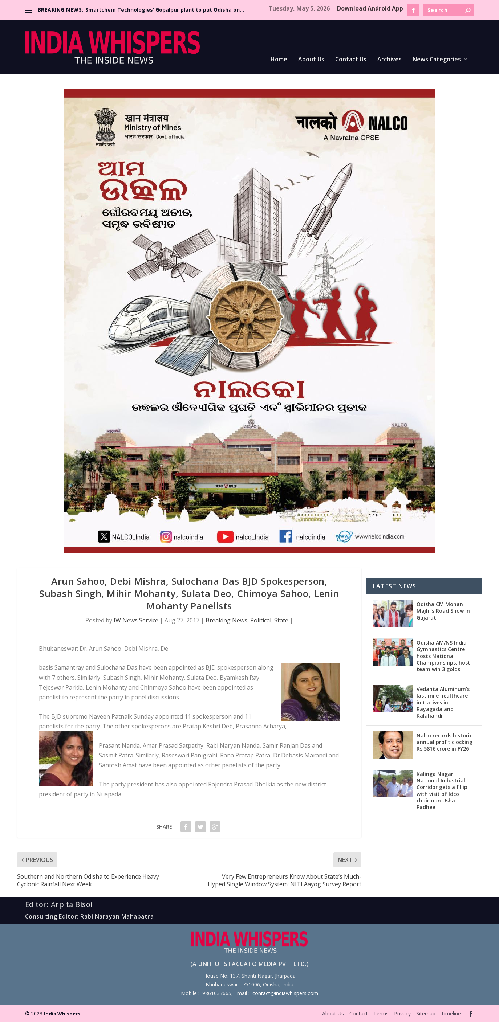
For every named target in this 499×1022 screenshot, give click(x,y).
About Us (311, 59)
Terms (381, 1013)
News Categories (437, 59)
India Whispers (62, 1013)
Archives (389, 59)
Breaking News (226, 620)
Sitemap (425, 1013)
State (281, 620)
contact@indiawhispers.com (285, 993)
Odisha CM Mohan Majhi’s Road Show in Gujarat (443, 611)
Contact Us (350, 59)
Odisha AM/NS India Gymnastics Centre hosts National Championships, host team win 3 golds (443, 656)
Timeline (451, 1013)
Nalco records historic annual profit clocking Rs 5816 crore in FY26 (444, 742)
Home (279, 59)
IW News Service (136, 620)
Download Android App (370, 8)
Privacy (402, 1013)
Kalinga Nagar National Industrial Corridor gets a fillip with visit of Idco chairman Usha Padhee (442, 790)
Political (260, 620)
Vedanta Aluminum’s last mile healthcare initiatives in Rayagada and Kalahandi (443, 702)
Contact (358, 1013)
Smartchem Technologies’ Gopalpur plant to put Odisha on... (164, 9)
